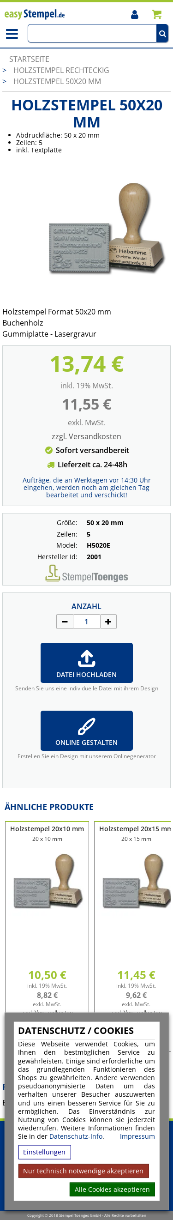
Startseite (29, 59)
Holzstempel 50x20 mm (57, 81)
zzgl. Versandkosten (86, 436)
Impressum (137, 1136)
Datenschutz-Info (75, 1136)
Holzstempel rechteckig (61, 70)
